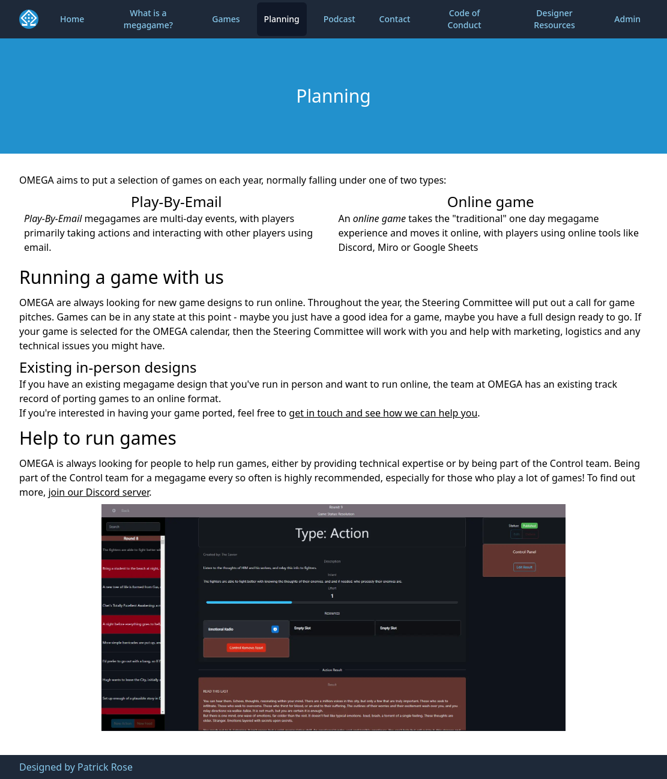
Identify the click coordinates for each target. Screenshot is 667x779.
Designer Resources (554, 19)
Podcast (339, 19)
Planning (282, 19)
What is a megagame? (148, 19)
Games (226, 19)
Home (72, 19)
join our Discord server (98, 492)
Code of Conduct (464, 19)
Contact (395, 19)
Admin (627, 19)
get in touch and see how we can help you (383, 413)
